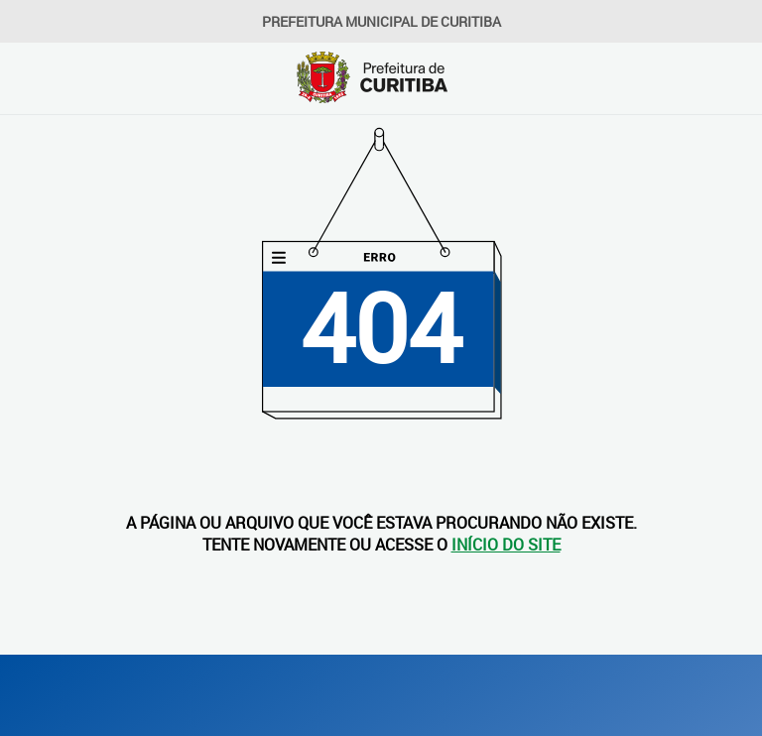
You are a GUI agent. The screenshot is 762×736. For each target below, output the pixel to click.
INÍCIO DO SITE (506, 544)
